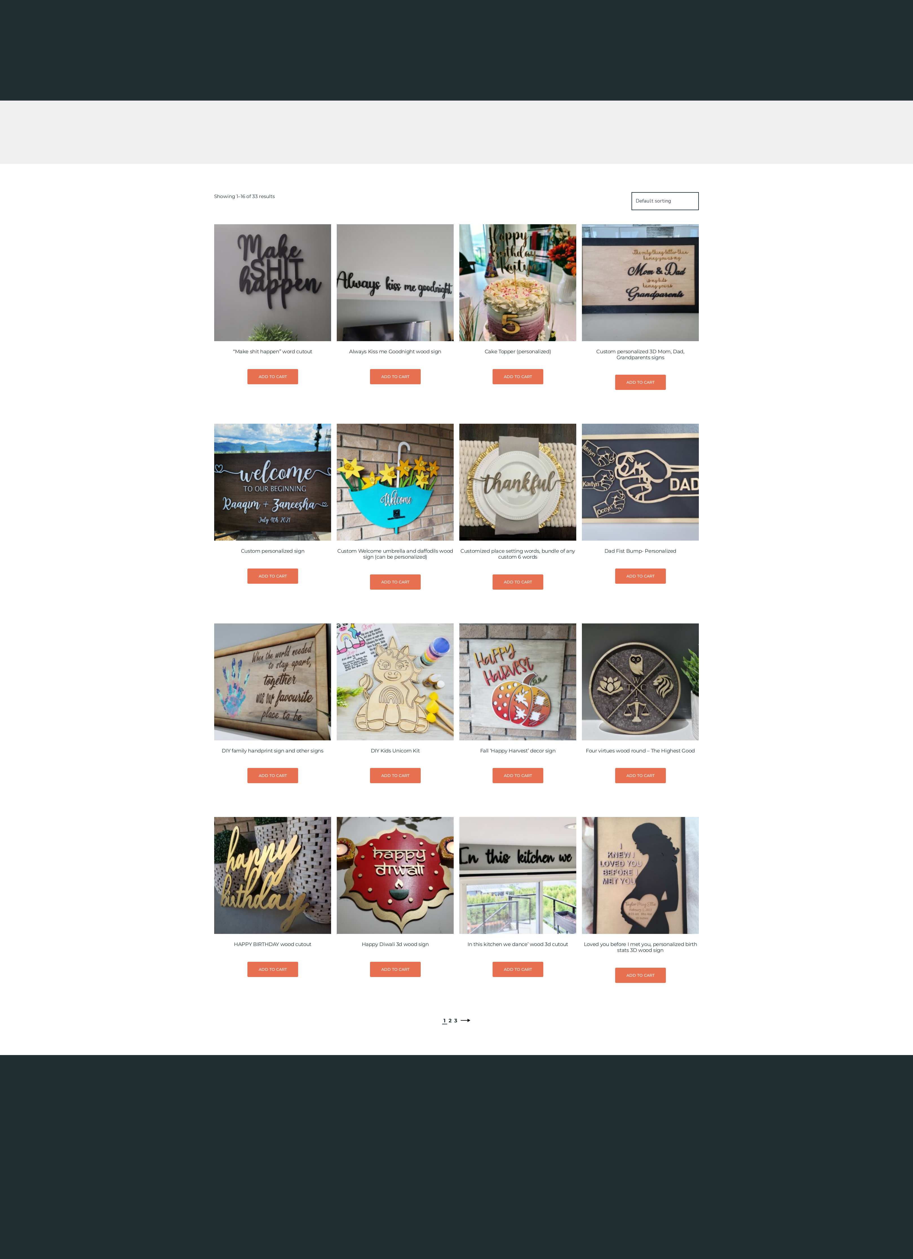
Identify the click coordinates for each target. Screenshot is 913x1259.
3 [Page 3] (455, 1105)
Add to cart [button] (273, 461)
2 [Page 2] (450, 1105)
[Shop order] (665, 286)
